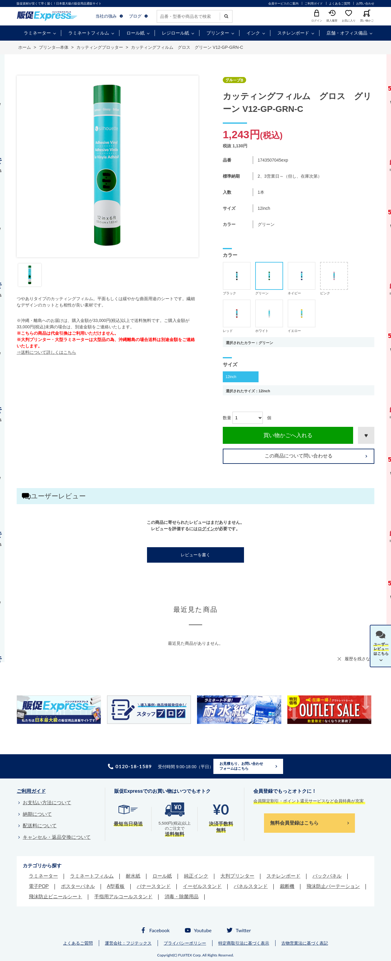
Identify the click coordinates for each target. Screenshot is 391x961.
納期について (37, 814)
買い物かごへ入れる (287, 435)
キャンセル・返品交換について (57, 837)
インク (253, 32)
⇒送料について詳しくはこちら (46, 352)
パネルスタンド (251, 886)
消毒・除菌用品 (182, 896)
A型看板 (116, 886)
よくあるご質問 (339, 3)
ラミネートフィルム (88, 32)
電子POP (39, 886)
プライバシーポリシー (185, 943)
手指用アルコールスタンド (123, 896)
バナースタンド (154, 886)
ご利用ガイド (314, 3)
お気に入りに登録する (366, 435)
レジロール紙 (175, 32)
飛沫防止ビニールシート (55, 896)
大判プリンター (237, 876)
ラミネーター (37, 32)
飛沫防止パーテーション (333, 886)
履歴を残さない (359, 658)
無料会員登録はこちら (294, 822)
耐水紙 (133, 876)
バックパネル (327, 876)
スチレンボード (293, 32)
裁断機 (287, 886)
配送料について (40, 825)
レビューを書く (195, 554)
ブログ (135, 16)
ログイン (206, 528)
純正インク (196, 876)
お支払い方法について (47, 802)
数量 (227, 417)
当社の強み (106, 16)
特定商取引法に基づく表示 (243, 943)
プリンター (217, 32)
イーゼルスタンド (202, 886)
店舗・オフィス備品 (346, 32)
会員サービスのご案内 (283, 3)
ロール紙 (135, 32)
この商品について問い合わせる (299, 455)
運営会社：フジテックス (128, 943)
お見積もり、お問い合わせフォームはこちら (241, 766)
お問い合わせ (365, 3)
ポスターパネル (78, 886)
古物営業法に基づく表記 (304, 943)
